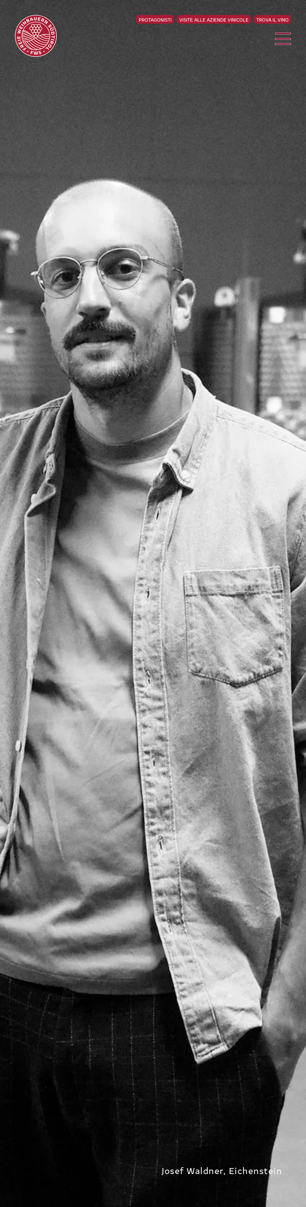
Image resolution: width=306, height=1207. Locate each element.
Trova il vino (272, 19)
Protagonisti (155, 19)
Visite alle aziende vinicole (214, 19)
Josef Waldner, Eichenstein (222, 1170)
